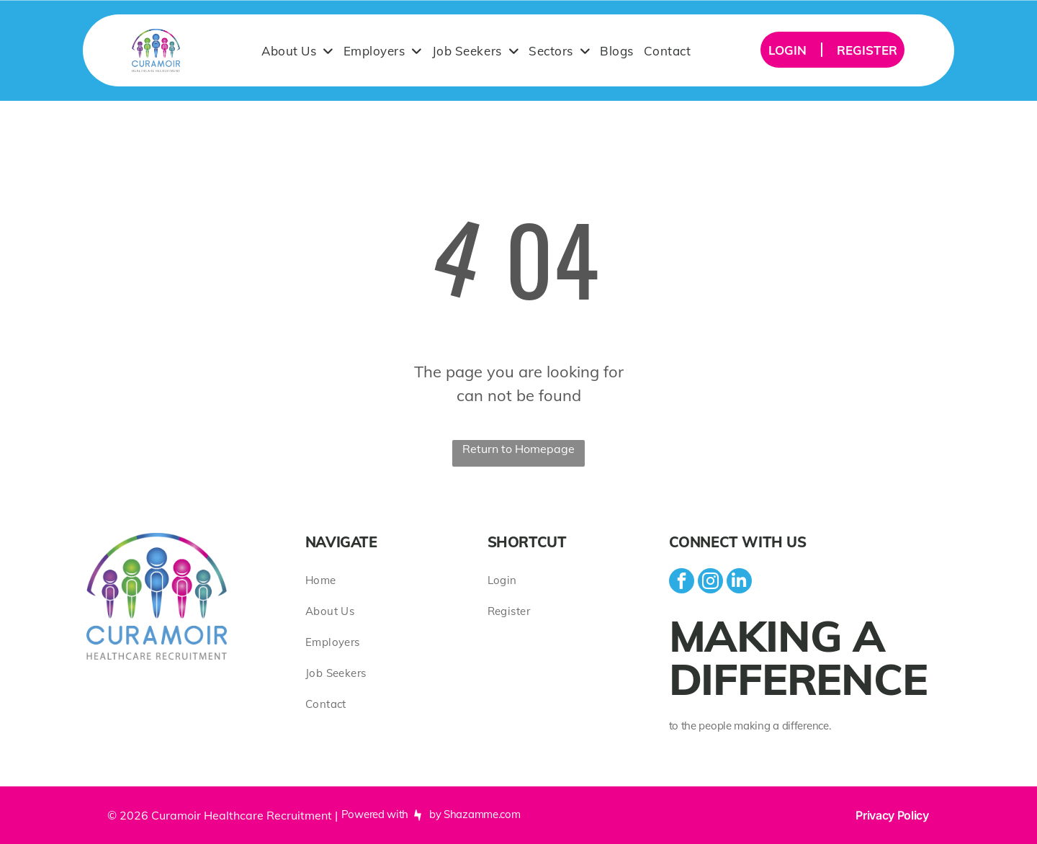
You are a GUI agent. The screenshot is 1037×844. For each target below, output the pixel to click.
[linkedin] (739, 582)
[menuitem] (297, 50)
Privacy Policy (892, 815)
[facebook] (681, 582)
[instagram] (710, 582)
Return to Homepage (518, 448)
